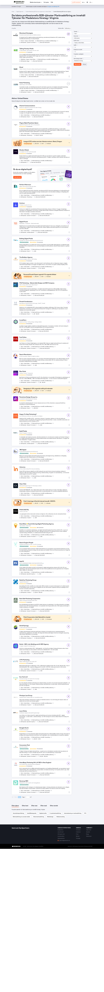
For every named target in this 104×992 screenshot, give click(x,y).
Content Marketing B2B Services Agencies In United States (38, 11)
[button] (83, 2)
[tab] (15, 949)
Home (13, 11)
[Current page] (27, 940)
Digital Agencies (19, 11)
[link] (46, 2)
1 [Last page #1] (31, 940)
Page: (23, 940)
